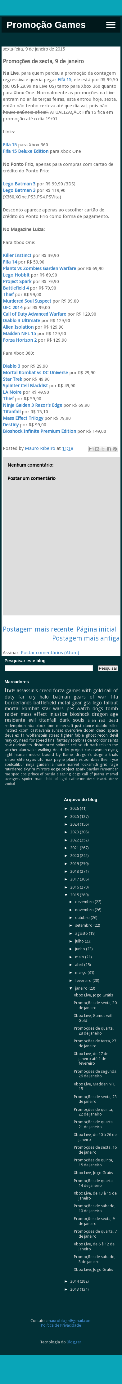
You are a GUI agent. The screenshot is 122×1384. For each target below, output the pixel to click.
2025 (75, 816)
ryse (114, 759)
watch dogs (90, 709)
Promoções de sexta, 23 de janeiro (95, 1099)
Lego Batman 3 (19, 184)
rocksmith (89, 764)
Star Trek (12, 379)
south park (88, 745)
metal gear (70, 703)
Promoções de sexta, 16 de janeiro (95, 1150)
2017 (75, 879)
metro (34, 754)
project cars (81, 749)
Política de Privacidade (61, 1325)
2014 (75, 1281)
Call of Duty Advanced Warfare (34, 314)
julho (80, 941)
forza (59, 691)
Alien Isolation (18, 327)
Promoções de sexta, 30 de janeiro (95, 1005)
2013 (75, 1289)
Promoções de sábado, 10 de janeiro (94, 1208)
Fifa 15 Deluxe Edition (25, 151)
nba (31, 725)
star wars (53, 709)
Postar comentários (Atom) (50, 652)
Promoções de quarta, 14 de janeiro (94, 1183)
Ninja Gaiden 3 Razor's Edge (32, 405)
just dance (84, 725)
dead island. (97, 779)
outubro (83, 917)
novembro (85, 909)
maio (80, 957)
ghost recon (97, 735)
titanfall (47, 720)
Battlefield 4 (16, 288)
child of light (55, 779)
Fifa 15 (64, 79)
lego (97, 703)
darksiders (22, 745)
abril (79, 964)
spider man (32, 779)
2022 (75, 840)
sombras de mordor (88, 740)
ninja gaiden (37, 764)
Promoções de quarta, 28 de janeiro (94, 1031)
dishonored (44, 745)
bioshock (79, 714)
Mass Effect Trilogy (23, 418)
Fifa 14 (10, 262)
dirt (66, 749)
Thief (8, 294)
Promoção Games (46, 25)
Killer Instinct (17, 255)
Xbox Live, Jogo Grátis (93, 995)
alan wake (28, 749)
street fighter (61, 735)
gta (87, 703)
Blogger (74, 1342)
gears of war (90, 697)
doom (89, 730)
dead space (107, 730)
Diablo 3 (11, 366)
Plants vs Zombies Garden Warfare (39, 268)
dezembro (85, 901)
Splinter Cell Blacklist (25, 385)
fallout (111, 703)
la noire (58, 764)
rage (114, 764)
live (10, 690)
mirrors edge (48, 769)
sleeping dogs (69, 774)
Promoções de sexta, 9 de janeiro (94, 1221)
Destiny (11, 425)
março (81, 972)
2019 (75, 863)
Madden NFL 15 (20, 333)
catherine (77, 779)
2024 (75, 824)
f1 (23, 735)
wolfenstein (36, 735)
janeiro (81, 988)
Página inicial (96, 629)
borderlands (18, 703)
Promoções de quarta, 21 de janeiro (94, 1124)
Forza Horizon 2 (20, 340)
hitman (21, 754)
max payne (55, 759)
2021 (75, 847)
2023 (75, 832)
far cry (27, 697)
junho (80, 949)
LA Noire (12, 392)
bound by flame (57, 754)
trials (113, 754)
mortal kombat (22, 709)
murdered (14, 769)
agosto (82, 933)
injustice (58, 714)
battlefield (44, 703)
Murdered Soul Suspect (27, 301)
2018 (75, 871)
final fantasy (59, 740)
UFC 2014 (12, 307)
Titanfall (11, 412)
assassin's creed (34, 691)
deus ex (12, 735)
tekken (105, 745)
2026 (75, 808)
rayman (100, 749)
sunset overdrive (67, 730)
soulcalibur (14, 764)
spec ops (19, 774)
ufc (40, 759)
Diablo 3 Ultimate (21, 320)
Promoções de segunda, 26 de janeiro (95, 1074)
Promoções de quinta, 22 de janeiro (93, 1112)
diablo (101, 725)
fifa (114, 697)
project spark (73, 769)
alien (92, 720)
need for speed (33, 740)
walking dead (50, 749)
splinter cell (66, 745)
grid (103, 764)
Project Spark (17, 281)
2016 (75, 887)
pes (70, 709)
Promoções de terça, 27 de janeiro (95, 1043)
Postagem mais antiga (86, 638)
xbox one (45, 725)
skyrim (29, 769)
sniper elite (15, 759)
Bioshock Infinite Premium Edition (39, 431)
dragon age (105, 714)
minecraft (64, 725)
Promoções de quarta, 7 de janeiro (95, 1234)
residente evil (20, 720)
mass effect (33, 714)
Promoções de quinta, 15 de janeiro (93, 1162)
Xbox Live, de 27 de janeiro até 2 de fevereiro (91, 1058)
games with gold (84, 691)
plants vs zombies (82, 759)
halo (44, 697)
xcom (24, 730)
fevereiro (84, 980)
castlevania (40, 730)
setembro (84, 925)
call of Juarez (93, 774)
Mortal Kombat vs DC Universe (35, 372)
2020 (75, 855)
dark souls (72, 720)
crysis (31, 759)
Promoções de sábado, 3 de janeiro (94, 1259)
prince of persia (41, 774)
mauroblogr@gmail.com (69, 1320)
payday (93, 769)
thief (105, 759)
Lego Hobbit (16, 275)
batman (61, 697)
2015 (75, 895)
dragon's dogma (91, 754)
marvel (73, 764)
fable (79, 735)
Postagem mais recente (38, 629)
